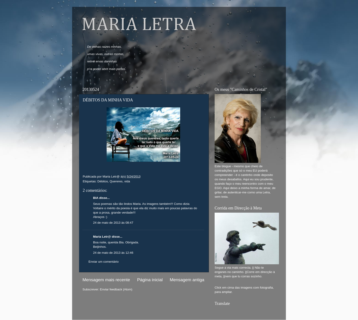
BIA (95, 198)
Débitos (102, 181)
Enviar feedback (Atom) (116, 289)
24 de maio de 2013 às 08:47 (113, 222)
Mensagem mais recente (106, 279)
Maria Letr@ (102, 236)
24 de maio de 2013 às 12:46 (113, 252)
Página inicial (150, 279)
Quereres (116, 181)
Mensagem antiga (187, 279)
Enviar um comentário (103, 261)
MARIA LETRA (138, 25)
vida (127, 181)
